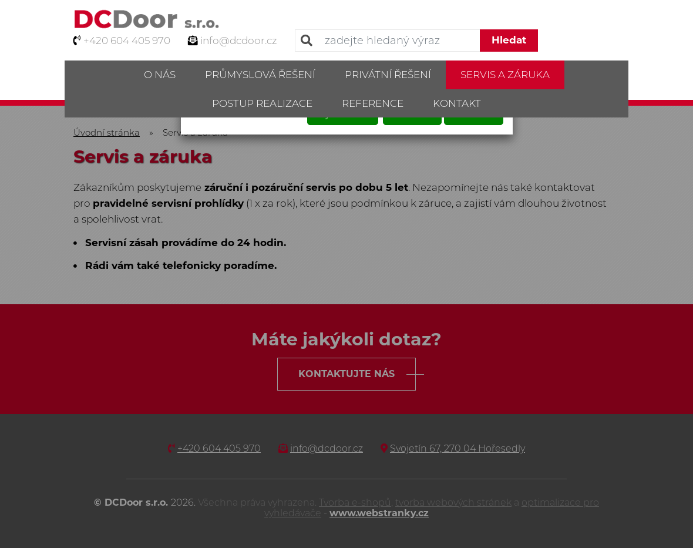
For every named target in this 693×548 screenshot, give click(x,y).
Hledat (509, 40)
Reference (372, 103)
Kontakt (457, 103)
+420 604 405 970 (126, 40)
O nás (160, 74)
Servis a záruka (505, 74)
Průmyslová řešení (260, 74)
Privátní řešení (388, 74)
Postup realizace (262, 103)
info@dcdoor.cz (238, 40)
